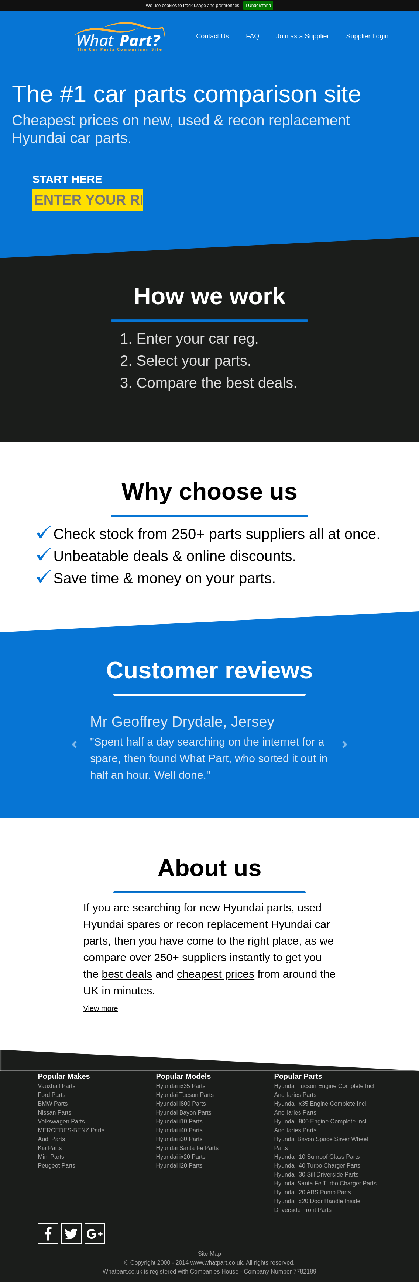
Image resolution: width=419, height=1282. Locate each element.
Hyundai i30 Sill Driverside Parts (316, 1174)
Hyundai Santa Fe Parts (187, 1148)
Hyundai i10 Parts (179, 1121)
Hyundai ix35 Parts (180, 1086)
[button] (74, 744)
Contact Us (212, 36)
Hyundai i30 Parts (179, 1139)
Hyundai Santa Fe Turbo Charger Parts (325, 1183)
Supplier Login (367, 36)
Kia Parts (50, 1148)
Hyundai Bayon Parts (183, 1112)
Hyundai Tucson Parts (185, 1095)
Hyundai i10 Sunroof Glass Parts (317, 1157)
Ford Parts (52, 1095)
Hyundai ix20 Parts (180, 1157)
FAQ (252, 36)
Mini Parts (51, 1157)
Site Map (209, 1254)
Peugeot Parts (56, 1166)
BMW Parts (53, 1104)
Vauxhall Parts (57, 1086)
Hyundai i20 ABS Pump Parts (312, 1192)
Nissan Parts (55, 1112)
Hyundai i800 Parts (181, 1104)
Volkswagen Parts (61, 1121)
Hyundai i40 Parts (179, 1130)
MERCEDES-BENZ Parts (71, 1130)
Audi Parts (51, 1139)
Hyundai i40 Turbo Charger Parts (317, 1166)
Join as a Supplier (302, 36)
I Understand (258, 5)
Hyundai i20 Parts (179, 1166)
